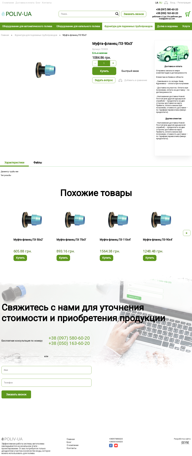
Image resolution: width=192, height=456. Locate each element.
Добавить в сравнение (135, 80)
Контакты (47, 3)
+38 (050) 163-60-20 (167, 13)
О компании (8, 3)
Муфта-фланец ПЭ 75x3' (71, 239)
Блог (38, 3)
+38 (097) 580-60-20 (167, 9)
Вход (172, 3)
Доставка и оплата (24, 3)
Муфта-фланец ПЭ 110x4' (115, 239)
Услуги (186, 26)
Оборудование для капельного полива (78, 26)
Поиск (117, 14)
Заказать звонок (134, 14)
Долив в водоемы (167, 26)
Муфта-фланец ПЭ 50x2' (28, 239)
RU (160, 2)
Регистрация (184, 3)
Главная (5, 35)
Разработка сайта (182, 439)
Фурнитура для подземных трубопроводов (128, 26)
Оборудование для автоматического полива (27, 26)
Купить (104, 71)
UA (156, 2)
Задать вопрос (104, 80)
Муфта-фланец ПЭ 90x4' (157, 239)
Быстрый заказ (130, 71)
